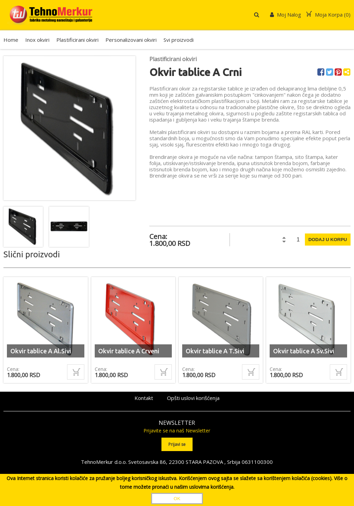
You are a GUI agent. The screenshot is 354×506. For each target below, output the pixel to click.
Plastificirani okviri (77, 39)
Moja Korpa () (328, 14)
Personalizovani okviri (131, 39)
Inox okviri (37, 39)
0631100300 (257, 461)
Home (10, 39)
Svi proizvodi (179, 39)
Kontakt (143, 397)
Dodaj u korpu (327, 239)
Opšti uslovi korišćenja (193, 397)
